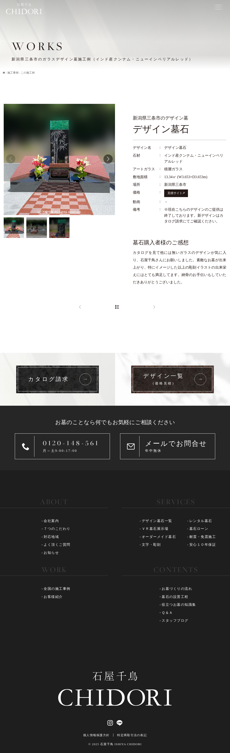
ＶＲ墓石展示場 (155, 529)
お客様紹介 (53, 597)
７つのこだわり (57, 529)
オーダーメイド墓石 (159, 537)
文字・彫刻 (151, 544)
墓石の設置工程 (175, 597)
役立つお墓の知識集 (179, 604)
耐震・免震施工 (202, 537)
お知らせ (51, 553)
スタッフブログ (175, 620)
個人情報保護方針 (96, 735)
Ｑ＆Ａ (167, 613)
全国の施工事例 (57, 589)
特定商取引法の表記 (132, 735)
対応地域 (51, 537)
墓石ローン (199, 529)
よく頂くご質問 (57, 544)
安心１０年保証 (202, 544)
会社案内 (51, 521)
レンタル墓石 (200, 521)
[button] (108, 159)
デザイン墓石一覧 (157, 521)
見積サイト (174, 193)
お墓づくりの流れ (177, 589)
